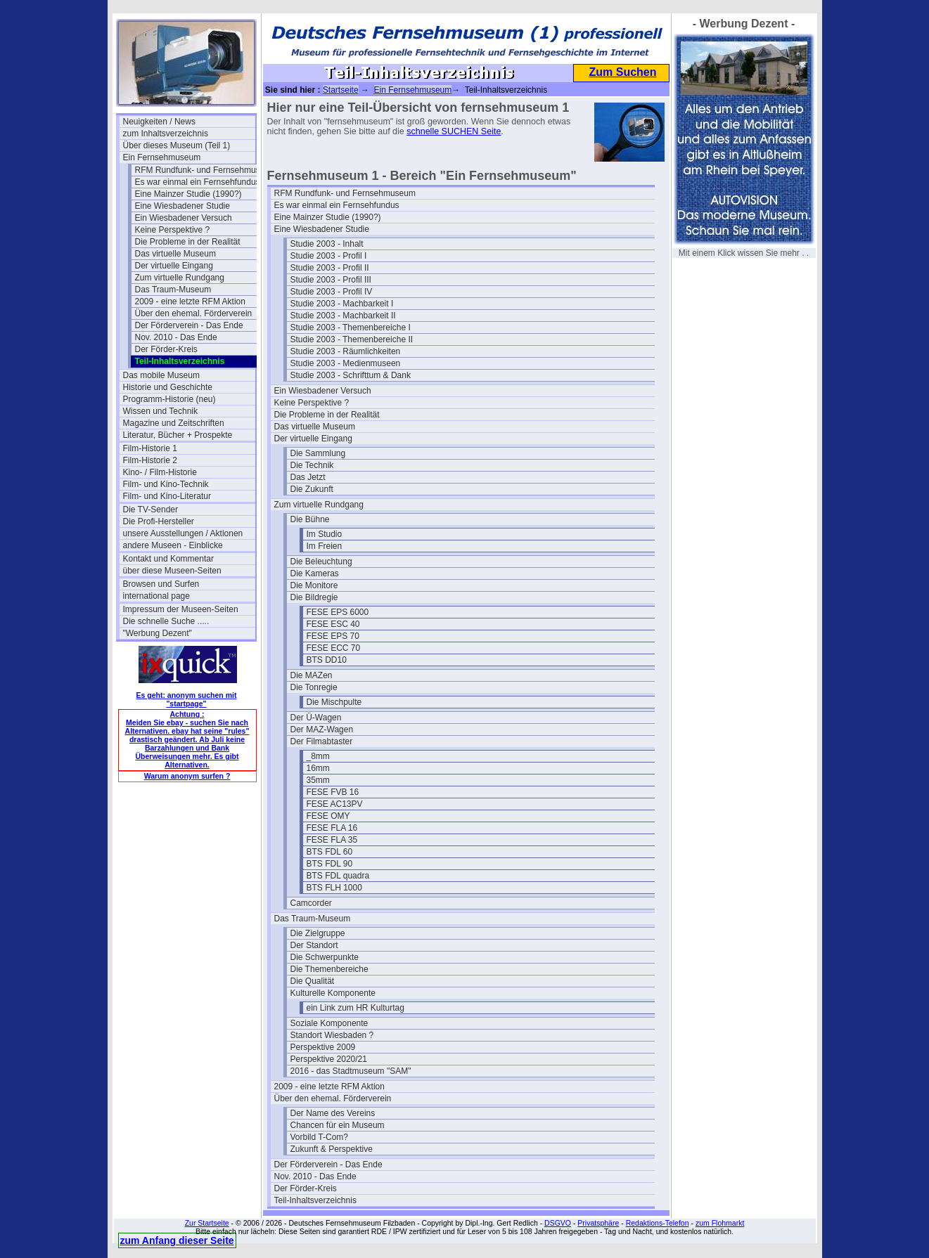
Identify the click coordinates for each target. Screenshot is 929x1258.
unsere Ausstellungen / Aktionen (183, 533)
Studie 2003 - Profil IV (331, 292)
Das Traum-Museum (173, 289)
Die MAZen (311, 675)
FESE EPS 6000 (338, 612)
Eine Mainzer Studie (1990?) (188, 194)
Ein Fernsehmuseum (162, 157)
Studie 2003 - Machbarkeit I (342, 304)
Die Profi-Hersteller (158, 521)
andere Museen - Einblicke (173, 545)
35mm (318, 780)
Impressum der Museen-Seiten (180, 609)
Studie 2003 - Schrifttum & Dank (350, 375)
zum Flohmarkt (720, 1223)
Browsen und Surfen (161, 584)
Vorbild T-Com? (319, 1137)
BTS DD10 (327, 660)
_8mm (318, 756)
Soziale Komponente (329, 1023)
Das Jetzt (308, 477)
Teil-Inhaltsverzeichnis (315, 1200)
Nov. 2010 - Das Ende (176, 337)
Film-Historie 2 (150, 460)
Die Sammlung (318, 453)
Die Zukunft (311, 489)
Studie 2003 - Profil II (329, 268)
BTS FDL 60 (330, 852)
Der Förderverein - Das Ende (189, 325)
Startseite (341, 90)
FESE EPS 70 (333, 636)
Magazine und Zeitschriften (173, 423)
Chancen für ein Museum (337, 1125)
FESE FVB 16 (333, 792)
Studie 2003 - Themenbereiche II (352, 339)
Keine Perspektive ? (172, 230)
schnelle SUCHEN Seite (453, 131)
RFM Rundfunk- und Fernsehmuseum (201, 170)
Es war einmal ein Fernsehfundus (197, 182)
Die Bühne (310, 519)
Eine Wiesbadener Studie (182, 206)
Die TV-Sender (151, 509)
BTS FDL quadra (338, 876)
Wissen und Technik (160, 411)
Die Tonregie (314, 687)
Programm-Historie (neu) (169, 399)
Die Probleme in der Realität (188, 242)
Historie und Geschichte (167, 387)
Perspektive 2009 (323, 1047)
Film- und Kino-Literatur (167, 496)
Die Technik (312, 465)
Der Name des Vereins (333, 1113)
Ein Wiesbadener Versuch (183, 218)
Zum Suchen (622, 72)
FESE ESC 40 (333, 624)
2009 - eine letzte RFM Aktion (190, 301)
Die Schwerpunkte (324, 957)
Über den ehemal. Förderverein (193, 313)
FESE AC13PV (335, 804)
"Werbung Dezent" (157, 633)
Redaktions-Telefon (657, 1223)
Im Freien (324, 546)
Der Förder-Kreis (166, 349)
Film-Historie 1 (150, 448)
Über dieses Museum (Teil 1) (177, 145)
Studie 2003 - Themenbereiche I (350, 327)
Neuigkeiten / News (159, 122)
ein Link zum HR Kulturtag (355, 1008)
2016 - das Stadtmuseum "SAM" (350, 1071)
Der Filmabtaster (321, 741)
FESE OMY (328, 816)
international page (156, 596)
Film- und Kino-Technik (166, 484)
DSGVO (557, 1223)
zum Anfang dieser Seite (177, 1240)
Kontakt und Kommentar (168, 559)
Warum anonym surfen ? (187, 776)
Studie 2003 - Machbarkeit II (343, 315)
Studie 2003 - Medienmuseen (345, 363)
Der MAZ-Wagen (322, 729)
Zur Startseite (207, 1223)
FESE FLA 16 (332, 828)
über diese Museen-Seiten (172, 571)
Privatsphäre (598, 1223)
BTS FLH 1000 (334, 888)
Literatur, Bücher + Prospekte (178, 435)
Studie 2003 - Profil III (330, 280)
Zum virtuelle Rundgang (179, 278)
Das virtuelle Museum (175, 254)
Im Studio (324, 534)
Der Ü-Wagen (316, 717)
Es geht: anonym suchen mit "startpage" (186, 699)
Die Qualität (312, 981)
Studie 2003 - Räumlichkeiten (345, 351)
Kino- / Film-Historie (160, 472)
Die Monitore (314, 585)
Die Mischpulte (334, 702)
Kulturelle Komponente (333, 993)
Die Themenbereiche (329, 969)
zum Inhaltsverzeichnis (165, 133)
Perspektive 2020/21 (328, 1059)
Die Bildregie (314, 597)
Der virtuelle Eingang (174, 266)
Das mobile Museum (161, 375)
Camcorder (311, 903)
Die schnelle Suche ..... (166, 621)
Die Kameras (314, 573)
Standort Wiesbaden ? (332, 1035)
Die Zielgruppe (317, 933)
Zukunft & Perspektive (331, 1149)
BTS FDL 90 (330, 864)
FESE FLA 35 (332, 840)
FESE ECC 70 (334, 648)
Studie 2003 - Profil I (328, 256)
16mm (318, 768)
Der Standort (314, 945)
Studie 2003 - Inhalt (327, 244)
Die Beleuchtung (321, 561)
